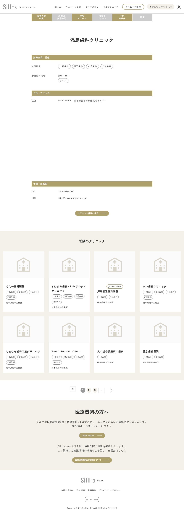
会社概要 (81, 490)
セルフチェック (110, 7)
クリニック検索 (133, 7)
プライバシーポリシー (110, 490)
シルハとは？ (92, 7)
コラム (58, 7)
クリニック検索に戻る (88, 213)
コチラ (108, 426)
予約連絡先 (122, 17)
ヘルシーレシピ (73, 7)
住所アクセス (81, 17)
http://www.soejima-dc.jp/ (72, 198)
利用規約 (92, 490)
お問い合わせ (88, 435)
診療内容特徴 (41, 17)
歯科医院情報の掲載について (88, 460)
